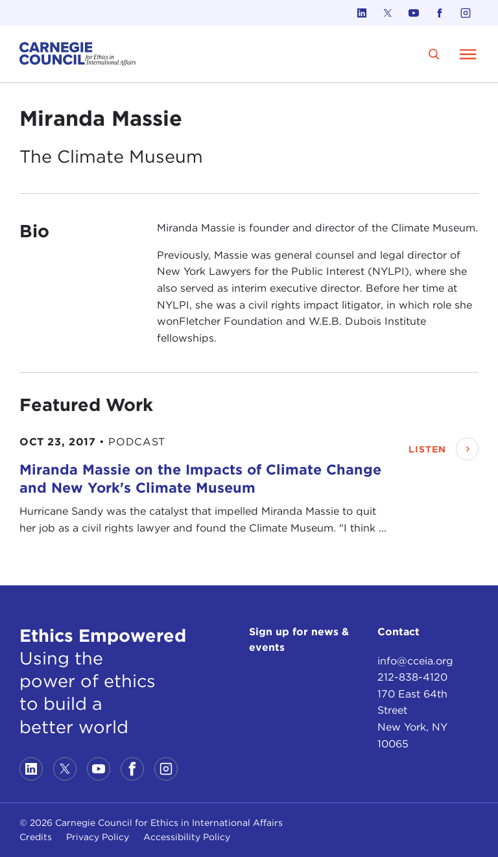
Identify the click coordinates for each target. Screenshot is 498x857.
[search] (434, 54)
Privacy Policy (97, 837)
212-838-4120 (412, 677)
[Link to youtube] (414, 13)
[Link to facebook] (440, 13)
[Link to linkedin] (362, 13)
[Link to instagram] (466, 13)
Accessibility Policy (186, 837)
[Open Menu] (468, 53)
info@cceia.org (415, 661)
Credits (35, 837)
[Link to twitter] (388, 13)
